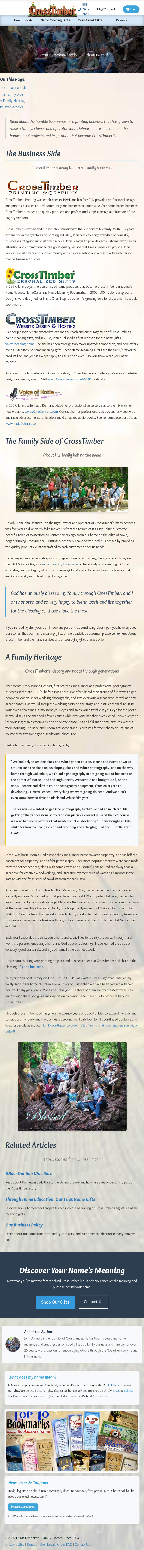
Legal (51, 1544)
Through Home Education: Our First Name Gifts (50, 1199)
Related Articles (11, 107)
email (116, 1391)
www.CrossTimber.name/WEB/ (69, 379)
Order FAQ (64, 1544)
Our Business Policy (24, 1225)
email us (102, 1396)
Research (122, 20)
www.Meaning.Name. (20, 344)
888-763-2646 (84, 9)
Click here (113, 1385)
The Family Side (11, 94)
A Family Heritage (13, 100)
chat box (19, 1391)
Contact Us (93, 1301)
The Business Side (13, 88)
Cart (131, 9)
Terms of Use (36, 1544)
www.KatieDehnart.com (41, 411)
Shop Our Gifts (55, 1302)
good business (32, 967)
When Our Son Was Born (28, 1173)
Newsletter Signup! (23, 1507)
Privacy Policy (14, 1544)
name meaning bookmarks (60, 564)
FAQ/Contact (106, 9)
